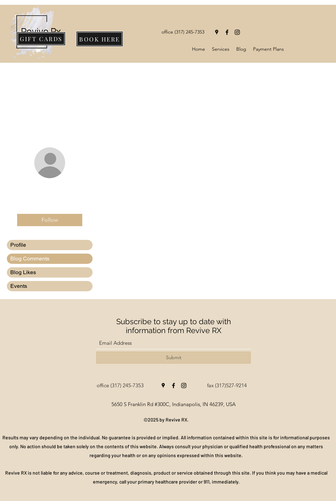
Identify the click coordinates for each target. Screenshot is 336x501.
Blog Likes (23, 272)
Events (18, 286)
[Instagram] (237, 32)
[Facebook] (227, 32)
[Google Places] (216, 32)
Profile (18, 245)
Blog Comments (29, 258)
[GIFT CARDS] (41, 39)
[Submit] (173, 358)
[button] (220, 49)
